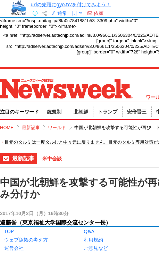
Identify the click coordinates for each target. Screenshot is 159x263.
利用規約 (93, 239)
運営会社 (14, 248)
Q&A (89, 231)
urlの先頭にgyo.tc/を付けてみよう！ (71, 4)
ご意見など (96, 248)
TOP (9, 231)
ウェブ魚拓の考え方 (26, 239)
